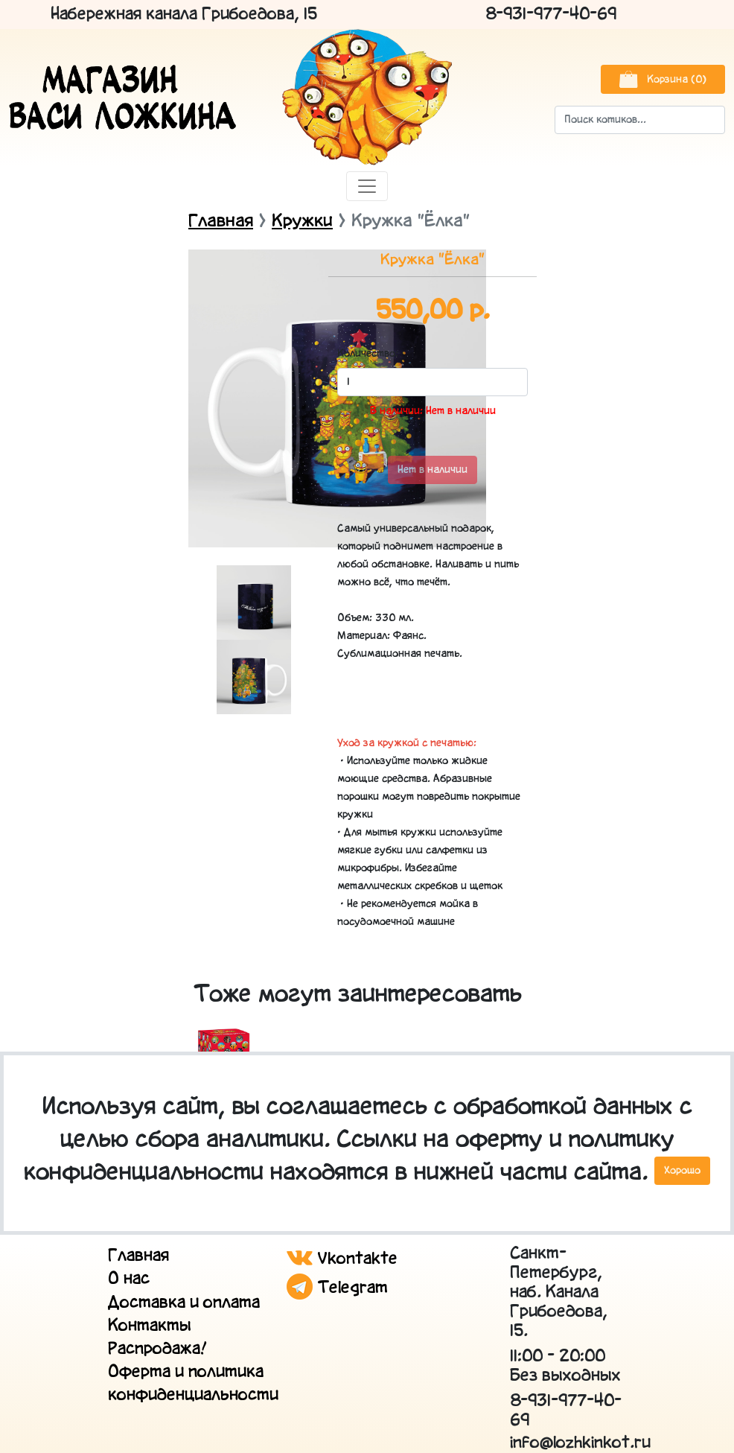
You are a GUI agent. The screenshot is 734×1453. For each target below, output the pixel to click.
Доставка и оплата (184, 1302)
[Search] (639, 120)
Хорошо (682, 1171)
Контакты (149, 1326)
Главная (220, 221)
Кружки (302, 221)
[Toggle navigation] (367, 186)
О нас (129, 1279)
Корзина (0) (662, 79)
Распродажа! (157, 1349)
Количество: (358, 354)
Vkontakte (342, 1259)
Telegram (337, 1288)
